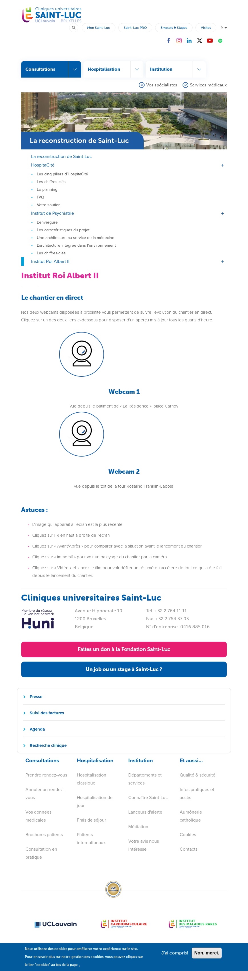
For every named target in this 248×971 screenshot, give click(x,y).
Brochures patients (44, 834)
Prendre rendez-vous (46, 775)
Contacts (188, 849)
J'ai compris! (174, 955)
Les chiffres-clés (51, 182)
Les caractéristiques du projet (63, 230)
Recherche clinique (48, 745)
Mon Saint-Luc (98, 27)
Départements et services (145, 779)
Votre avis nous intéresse (143, 845)
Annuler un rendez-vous (44, 793)
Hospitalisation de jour (95, 801)
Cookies (188, 834)
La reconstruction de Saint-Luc (61, 156)
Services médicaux (208, 84)
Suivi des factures (47, 713)
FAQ (40, 197)
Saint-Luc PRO (135, 27)
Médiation (138, 826)
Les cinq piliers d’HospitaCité (62, 174)
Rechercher (76, 27)
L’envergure (47, 222)
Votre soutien (49, 205)
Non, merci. (206, 955)
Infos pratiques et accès (197, 793)
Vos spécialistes (161, 84)
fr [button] (224, 27)
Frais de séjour (91, 820)
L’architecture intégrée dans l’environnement (76, 245)
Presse (36, 696)
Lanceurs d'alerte (145, 812)
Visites (206, 27)
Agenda (37, 729)
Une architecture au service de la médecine (75, 237)
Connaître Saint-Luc (148, 797)
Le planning (47, 189)
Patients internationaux (91, 838)
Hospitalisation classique (91, 779)
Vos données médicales (38, 816)
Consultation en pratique (41, 853)
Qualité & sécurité (197, 775)
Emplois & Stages (174, 27)
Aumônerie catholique (191, 816)
